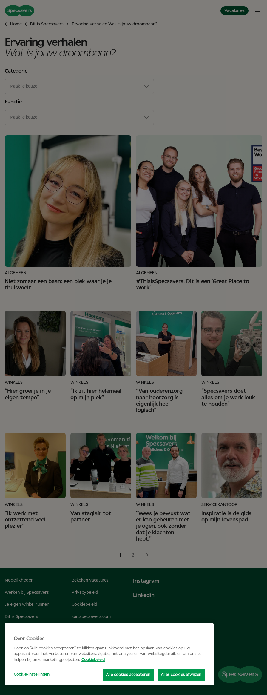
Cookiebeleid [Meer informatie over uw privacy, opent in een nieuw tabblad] (93, 660)
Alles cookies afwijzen (181, 675)
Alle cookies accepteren (128, 675)
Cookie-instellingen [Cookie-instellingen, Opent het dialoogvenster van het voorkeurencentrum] (32, 674)
